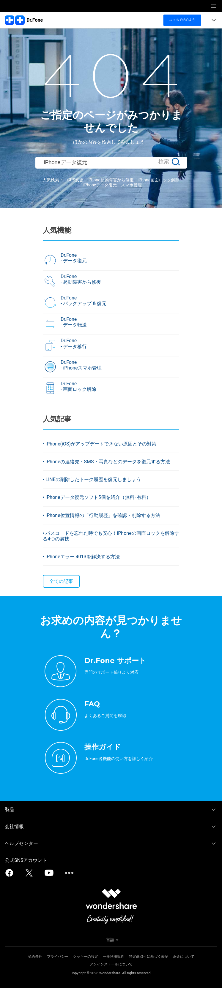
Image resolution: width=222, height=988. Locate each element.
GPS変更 (75, 179)
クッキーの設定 (85, 956)
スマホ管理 (131, 185)
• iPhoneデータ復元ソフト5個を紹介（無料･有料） (97, 497)
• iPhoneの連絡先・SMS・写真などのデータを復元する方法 (106, 461)
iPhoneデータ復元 (100, 185)
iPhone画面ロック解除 (159, 179)
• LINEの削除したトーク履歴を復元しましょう (92, 479)
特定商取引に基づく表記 (148, 956)
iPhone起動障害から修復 (110, 179)
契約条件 (35, 956)
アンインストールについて (111, 964)
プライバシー (57, 956)
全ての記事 (61, 581)
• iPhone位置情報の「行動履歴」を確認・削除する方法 (101, 515)
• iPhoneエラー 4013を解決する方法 (81, 556)
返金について (183, 956)
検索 (163, 161)
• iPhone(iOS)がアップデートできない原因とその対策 (99, 444)
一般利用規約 (113, 956)
